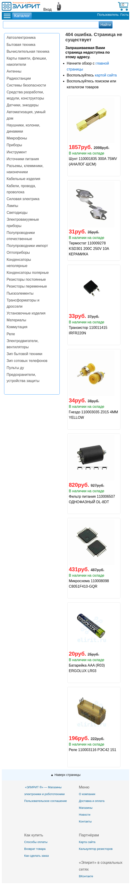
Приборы (14, 145)
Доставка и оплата (91, 801)
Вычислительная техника (28, 51)
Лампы (12, 206)
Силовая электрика (23, 199)
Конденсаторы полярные (28, 273)
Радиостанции (19, 78)
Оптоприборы (18, 252)
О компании (87, 794)
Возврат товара (35, 849)
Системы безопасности (26, 85)
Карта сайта (87, 842)
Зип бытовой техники (24, 354)
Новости (84, 814)
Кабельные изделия (23, 179)
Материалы (16, 320)
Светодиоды (17, 213)
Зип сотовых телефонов (27, 361)
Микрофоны (17, 138)
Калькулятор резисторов (96, 849)
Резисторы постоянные (26, 279)
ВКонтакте (86, 876)
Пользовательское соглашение (45, 801)
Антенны (14, 71)
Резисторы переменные (27, 286)
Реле (11, 334)
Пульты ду (15, 368)
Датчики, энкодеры (23, 105)
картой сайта (106, 75)
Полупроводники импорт (27, 246)
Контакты (85, 821)
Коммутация (17, 327)
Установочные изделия (26, 313)
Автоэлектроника (21, 37)
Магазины (85, 807)
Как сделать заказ (36, 855)
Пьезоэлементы (20, 293)
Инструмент (17, 152)
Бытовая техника (21, 45)
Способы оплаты (35, 842)
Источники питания (23, 159)
